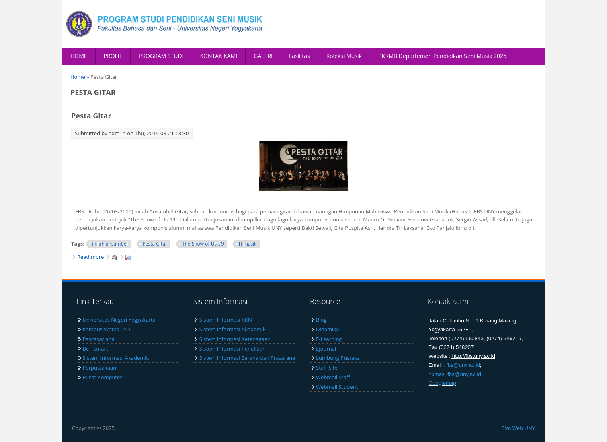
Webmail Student (337, 386)
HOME (78, 56)
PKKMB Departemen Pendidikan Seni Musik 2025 (442, 56)
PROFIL (113, 56)
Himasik (248, 243)
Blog (321, 319)
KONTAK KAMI (219, 56)
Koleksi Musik (344, 56)
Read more (90, 256)
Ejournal (326, 348)
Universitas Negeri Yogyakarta (119, 319)
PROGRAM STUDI (161, 56)
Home (77, 77)
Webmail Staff (333, 377)
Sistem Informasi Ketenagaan (235, 339)
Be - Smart (95, 348)
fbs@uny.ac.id (463, 365)
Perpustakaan (100, 367)
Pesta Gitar (91, 115)
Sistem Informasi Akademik (116, 357)
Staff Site (326, 367)
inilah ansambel (109, 243)
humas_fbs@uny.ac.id (455, 374)
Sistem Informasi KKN (225, 319)
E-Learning (329, 339)
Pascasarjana (99, 339)
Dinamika (327, 329)
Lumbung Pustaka (338, 357)
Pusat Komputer (102, 377)
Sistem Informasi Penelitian (232, 348)
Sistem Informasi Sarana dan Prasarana (247, 357)
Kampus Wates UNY (107, 329)
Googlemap (442, 383)
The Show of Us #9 (203, 243)
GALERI (263, 56)
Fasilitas (299, 56)
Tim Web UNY (518, 428)
